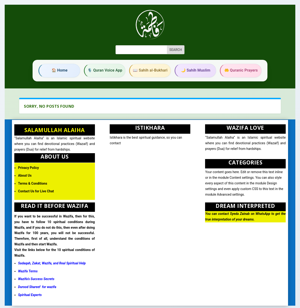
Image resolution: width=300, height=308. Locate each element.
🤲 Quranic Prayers (241, 70)
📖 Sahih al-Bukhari (150, 70)
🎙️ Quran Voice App (104, 70)
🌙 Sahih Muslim (195, 70)
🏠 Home (60, 70)
